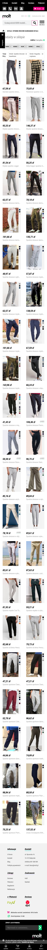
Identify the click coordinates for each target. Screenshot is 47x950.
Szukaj (34, 22)
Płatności (41, 3)
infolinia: (10, 9)
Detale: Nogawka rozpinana (36, 55)
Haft (26, 878)
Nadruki (27, 882)
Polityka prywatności (14, 865)
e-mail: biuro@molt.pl (31, 865)
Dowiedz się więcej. (28, 942)
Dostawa (31, 3)
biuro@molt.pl (4, 9)
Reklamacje (11, 889)
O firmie (5, 3)
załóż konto (21, 9)
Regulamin (10, 885)
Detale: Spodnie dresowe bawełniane (18, 55)
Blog (22, 3)
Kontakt (14, 3)
